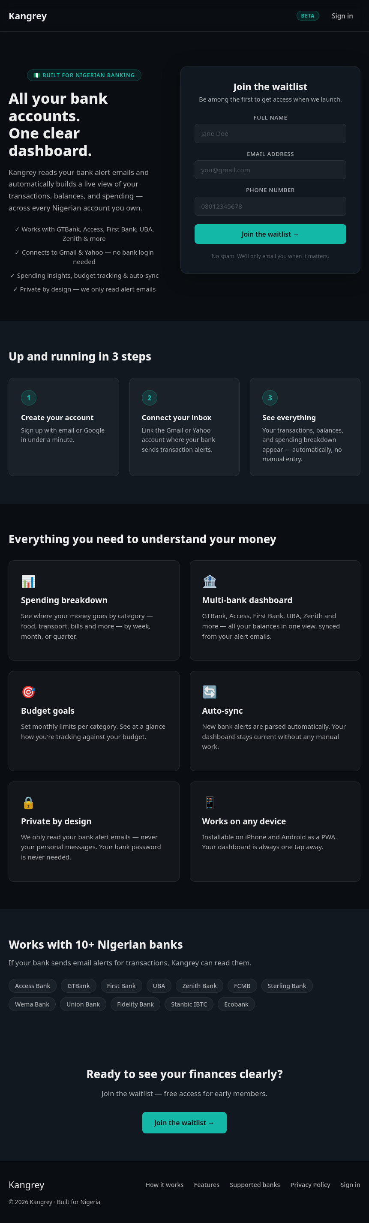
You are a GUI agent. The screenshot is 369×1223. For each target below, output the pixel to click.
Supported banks (255, 1185)
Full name (271, 117)
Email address (270, 154)
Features (207, 1185)
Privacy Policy (310, 1185)
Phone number (270, 190)
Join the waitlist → (270, 234)
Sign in (342, 16)
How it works (164, 1185)
